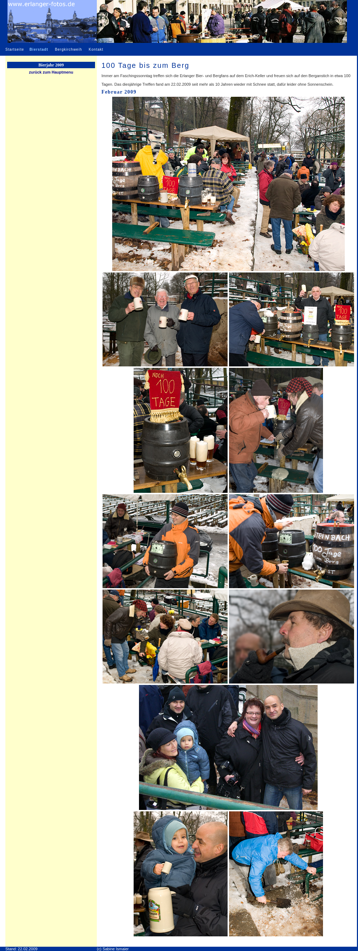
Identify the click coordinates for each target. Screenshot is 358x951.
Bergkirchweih (68, 49)
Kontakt (96, 49)
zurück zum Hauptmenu (51, 72)
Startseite (14, 49)
